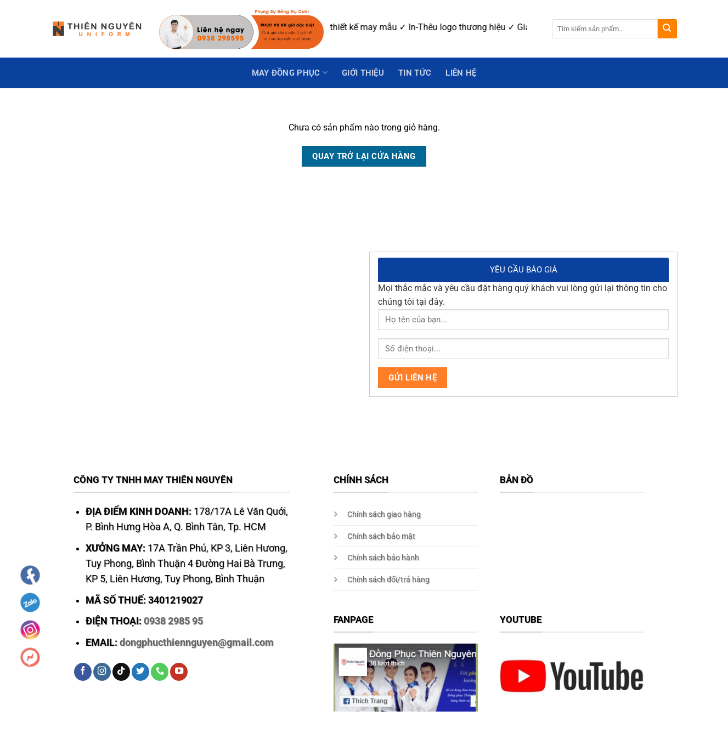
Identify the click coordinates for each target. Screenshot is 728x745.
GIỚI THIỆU (363, 73)
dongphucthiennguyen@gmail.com (197, 642)
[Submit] (667, 28)
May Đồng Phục (290, 72)
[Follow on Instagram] (102, 672)
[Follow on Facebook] (83, 672)
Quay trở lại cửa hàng (363, 156)
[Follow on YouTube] (179, 672)
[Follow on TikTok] (121, 672)
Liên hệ (460, 73)
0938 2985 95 (173, 621)
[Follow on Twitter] (140, 672)
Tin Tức (414, 73)
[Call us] (159, 672)
